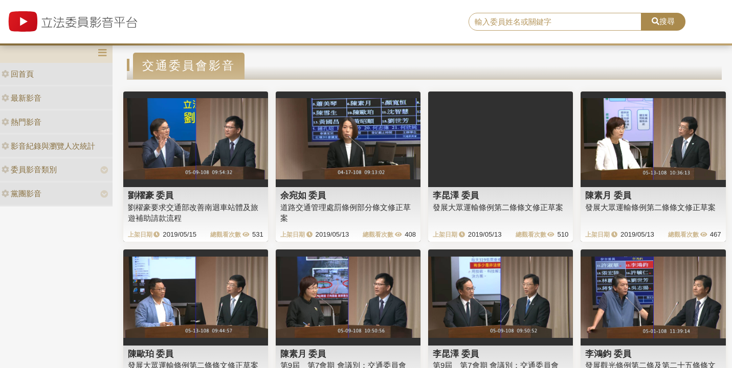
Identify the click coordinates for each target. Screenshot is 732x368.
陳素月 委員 (608, 195)
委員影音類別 (29, 169)
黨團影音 (21, 193)
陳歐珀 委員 (151, 353)
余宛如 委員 (303, 195)
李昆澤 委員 (456, 195)
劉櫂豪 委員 (151, 195)
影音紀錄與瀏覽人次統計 (48, 146)
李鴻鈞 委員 (608, 353)
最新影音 (21, 98)
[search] (555, 22)
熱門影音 (21, 122)
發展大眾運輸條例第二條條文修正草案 (498, 207)
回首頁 (18, 74)
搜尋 (663, 21)
